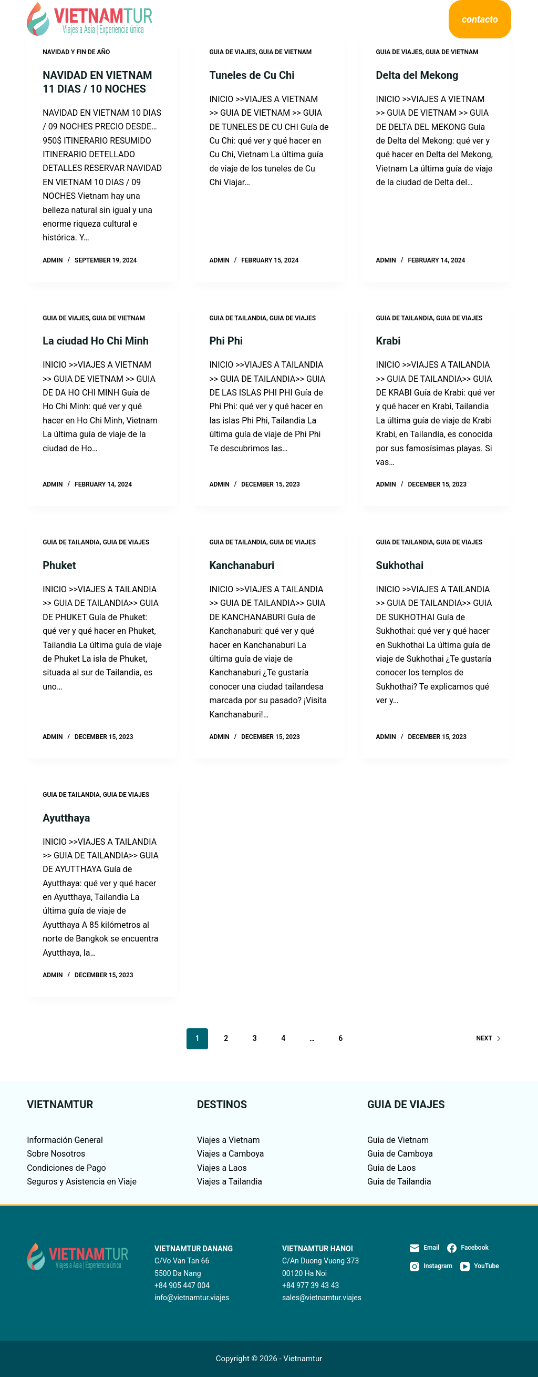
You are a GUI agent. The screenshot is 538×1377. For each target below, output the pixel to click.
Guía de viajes (275, 19)
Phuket (59, 565)
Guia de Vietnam (398, 1140)
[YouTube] (479, 1266)
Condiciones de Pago (66, 1168)
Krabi (388, 341)
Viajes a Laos (222, 1168)
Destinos (197, 19)
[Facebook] (468, 1248)
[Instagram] (431, 1266)
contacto (480, 19)
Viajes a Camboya (230, 1154)
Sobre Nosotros (362, 19)
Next (489, 1038)
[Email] (424, 1248)
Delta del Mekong (417, 75)
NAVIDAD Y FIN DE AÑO (76, 52)
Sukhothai (400, 565)
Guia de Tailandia (399, 1182)
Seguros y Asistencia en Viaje (82, 1182)
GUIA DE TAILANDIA (237, 318)
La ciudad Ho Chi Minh (96, 341)
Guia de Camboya (400, 1154)
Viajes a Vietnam (228, 1140)
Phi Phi (226, 341)
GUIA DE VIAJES (232, 52)
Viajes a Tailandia (229, 1182)
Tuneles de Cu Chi (251, 75)
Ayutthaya (66, 818)
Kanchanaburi (241, 565)
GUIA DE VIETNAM (285, 52)
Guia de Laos (391, 1168)
